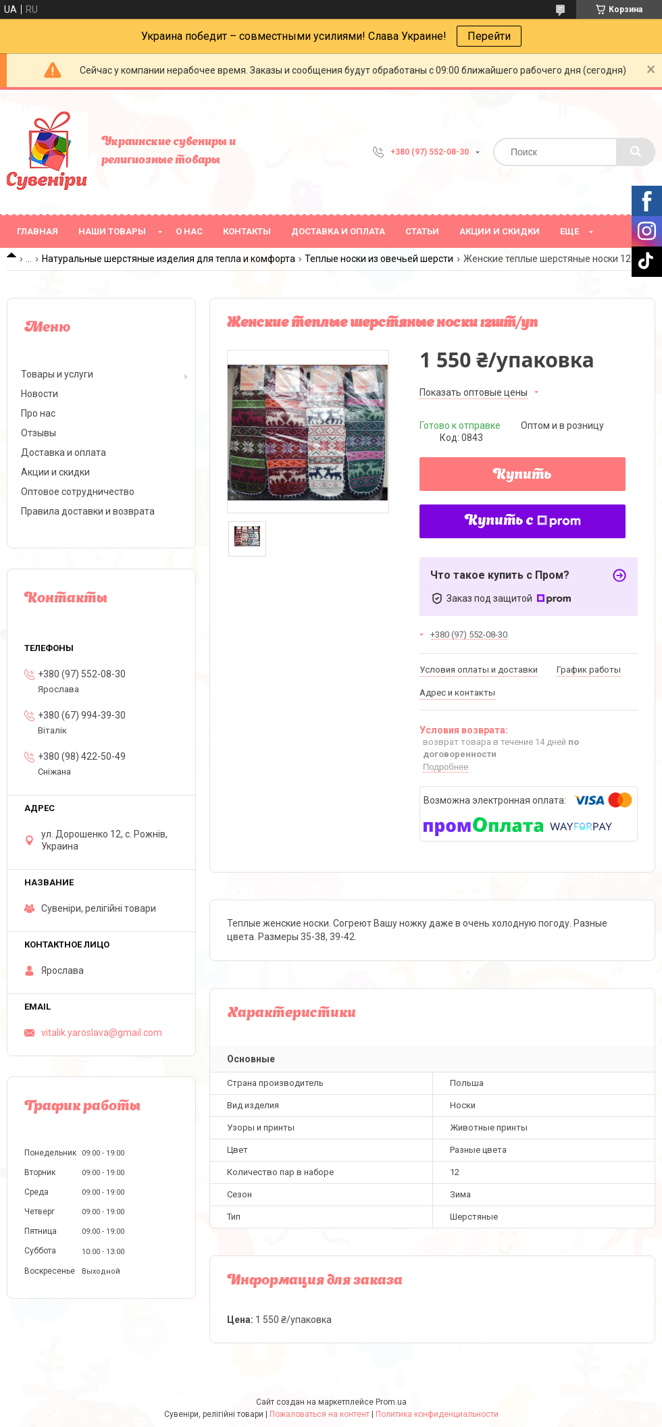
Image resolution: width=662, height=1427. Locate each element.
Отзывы (38, 432)
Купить (522, 475)
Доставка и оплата (338, 231)
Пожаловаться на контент (320, 1414)
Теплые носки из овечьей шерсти (379, 258)
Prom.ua (391, 1402)
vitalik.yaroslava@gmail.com (101, 1032)
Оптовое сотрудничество (77, 491)
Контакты (247, 231)
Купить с (523, 521)
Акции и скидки (499, 231)
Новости (39, 393)
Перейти (489, 36)
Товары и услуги (57, 374)
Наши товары (112, 231)
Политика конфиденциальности (437, 1414)
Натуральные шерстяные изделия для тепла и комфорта (168, 258)
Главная (37, 231)
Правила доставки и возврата (88, 511)
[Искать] (635, 152)
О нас (189, 231)
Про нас (38, 413)
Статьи (422, 231)
